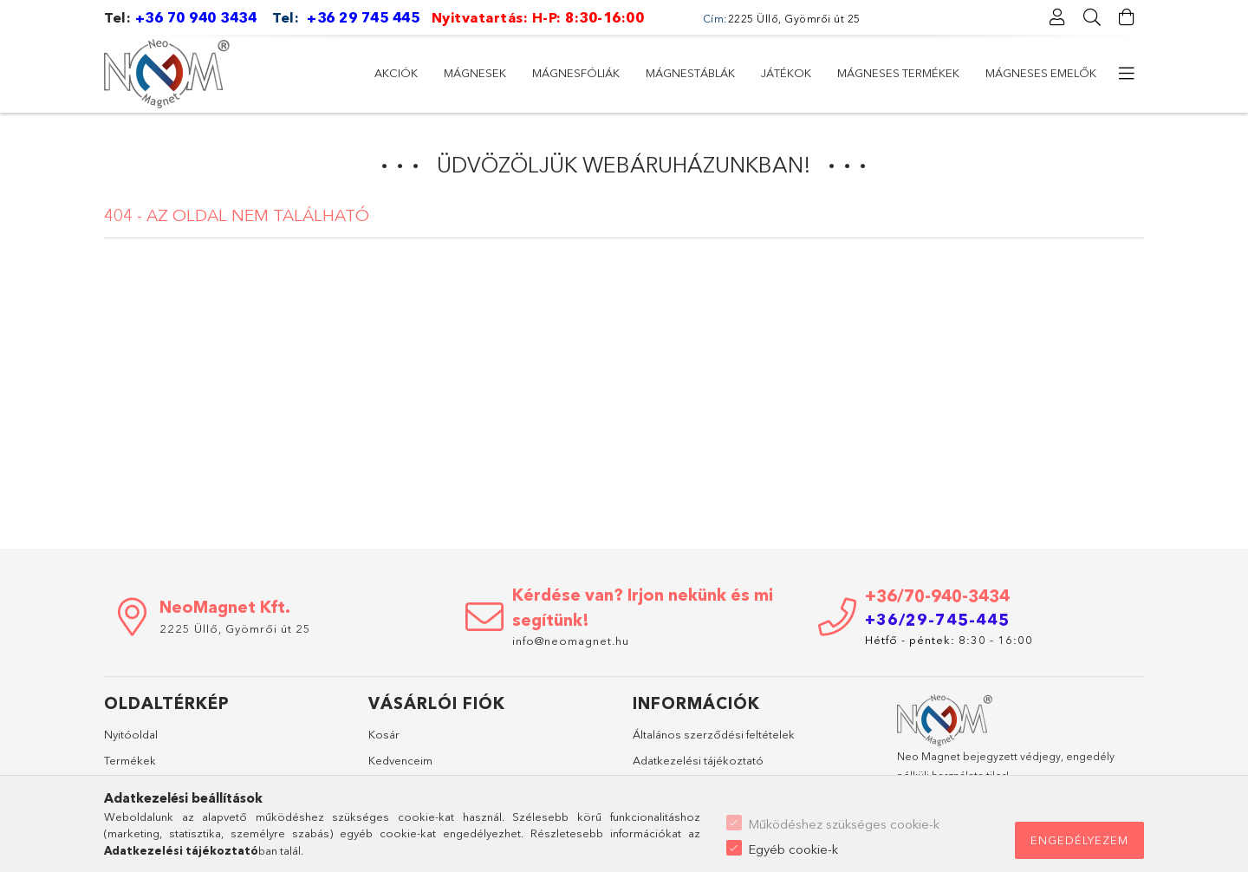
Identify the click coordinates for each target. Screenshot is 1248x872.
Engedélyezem (1079, 840)
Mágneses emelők (1040, 73)
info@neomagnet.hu (572, 640)
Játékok (786, 73)
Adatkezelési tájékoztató (698, 760)
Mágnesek (475, 73)
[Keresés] (1092, 17)
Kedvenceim (400, 760)
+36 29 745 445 (363, 17)
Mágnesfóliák (576, 73)
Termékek (130, 760)
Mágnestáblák (690, 73)
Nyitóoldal (131, 734)
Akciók (396, 73)
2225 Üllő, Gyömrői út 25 (235, 628)
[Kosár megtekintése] (1126, 17)
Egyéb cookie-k (793, 849)
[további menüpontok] (1126, 73)
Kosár (384, 734)
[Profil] (1057, 17)
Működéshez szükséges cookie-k (843, 824)
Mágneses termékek (898, 73)
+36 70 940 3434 (196, 17)
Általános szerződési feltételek (714, 734)
